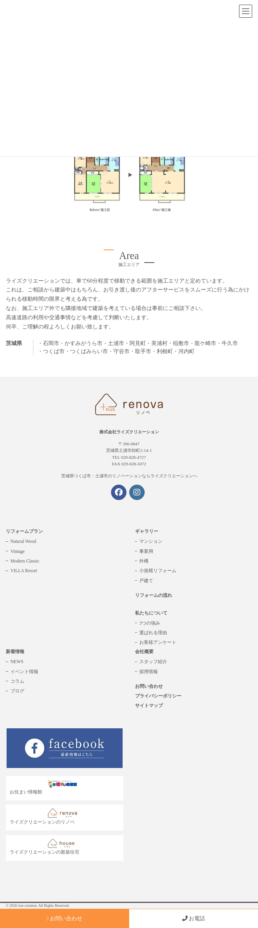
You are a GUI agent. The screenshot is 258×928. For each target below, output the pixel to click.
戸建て (146, 580)
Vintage (17, 551)
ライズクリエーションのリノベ (45, 816)
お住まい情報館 (45, 787)
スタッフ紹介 (153, 661)
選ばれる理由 (153, 632)
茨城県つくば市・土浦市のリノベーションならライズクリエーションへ (129, 475)
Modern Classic (24, 561)
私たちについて (151, 613)
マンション (150, 541)
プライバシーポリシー (158, 696)
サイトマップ (149, 705)
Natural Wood (23, 541)
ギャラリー (146, 531)
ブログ (17, 691)
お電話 (193, 918)
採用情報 (148, 671)
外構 (144, 561)
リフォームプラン (24, 531)
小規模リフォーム (157, 570)
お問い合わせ (149, 686)
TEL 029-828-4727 (129, 457)
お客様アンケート (157, 642)
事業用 (146, 551)
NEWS (17, 661)
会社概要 (144, 651)
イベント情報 (24, 671)
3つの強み (149, 623)
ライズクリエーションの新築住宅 (45, 847)
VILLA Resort (23, 570)
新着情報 (15, 651)
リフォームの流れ (153, 595)
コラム (17, 681)
